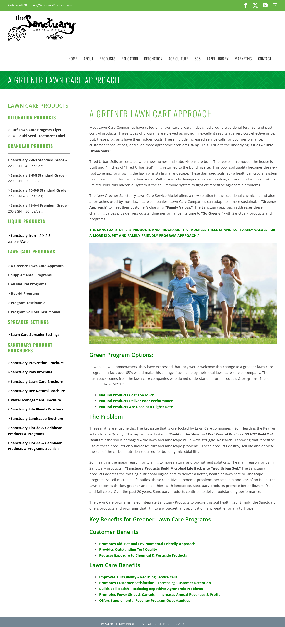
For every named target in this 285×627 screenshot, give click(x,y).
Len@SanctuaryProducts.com (52, 5)
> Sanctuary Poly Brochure (30, 372)
